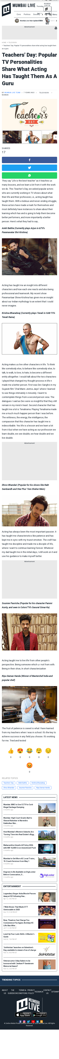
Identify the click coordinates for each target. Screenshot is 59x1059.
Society (36, 14)
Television (12, 42)
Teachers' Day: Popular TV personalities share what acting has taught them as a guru (29, 69)
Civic (19, 14)
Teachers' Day (9, 783)
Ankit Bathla (22, 783)
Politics (27, 14)
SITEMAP (55, 992)
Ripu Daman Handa (43, 788)
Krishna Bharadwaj (38, 783)
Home (4, 42)
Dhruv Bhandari (9, 788)
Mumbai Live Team (12, 92)
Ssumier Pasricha (25, 788)
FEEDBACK (39, 992)
